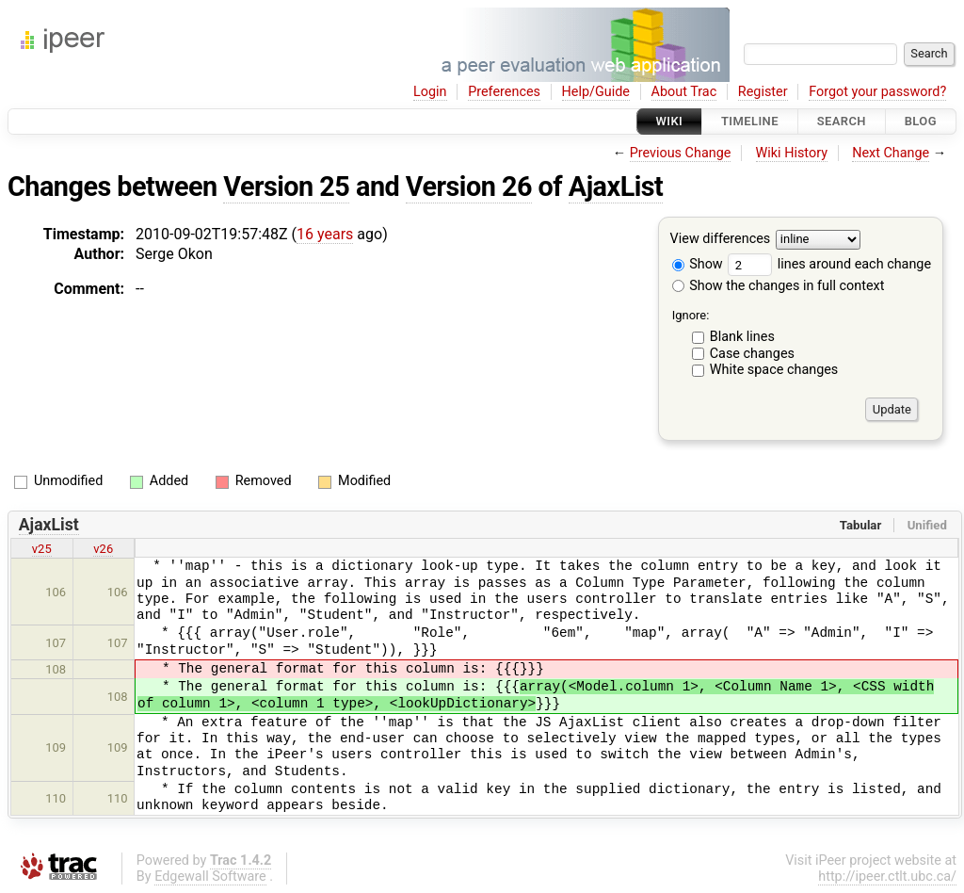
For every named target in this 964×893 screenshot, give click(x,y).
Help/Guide (596, 92)
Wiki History (791, 153)
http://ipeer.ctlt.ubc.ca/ (887, 877)
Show (697, 264)
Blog (921, 121)
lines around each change (829, 264)
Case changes (752, 354)
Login (430, 92)
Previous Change (680, 153)
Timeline (750, 121)
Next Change (890, 153)
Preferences (504, 92)
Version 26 (469, 186)
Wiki (669, 121)
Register (763, 92)
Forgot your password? (877, 92)
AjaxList (616, 186)
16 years (325, 234)
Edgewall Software (210, 877)
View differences (720, 240)
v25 (42, 549)
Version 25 (286, 186)
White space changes (774, 370)
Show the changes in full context (778, 286)
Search (841, 121)
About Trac (684, 92)
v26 (103, 549)
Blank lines (742, 337)
